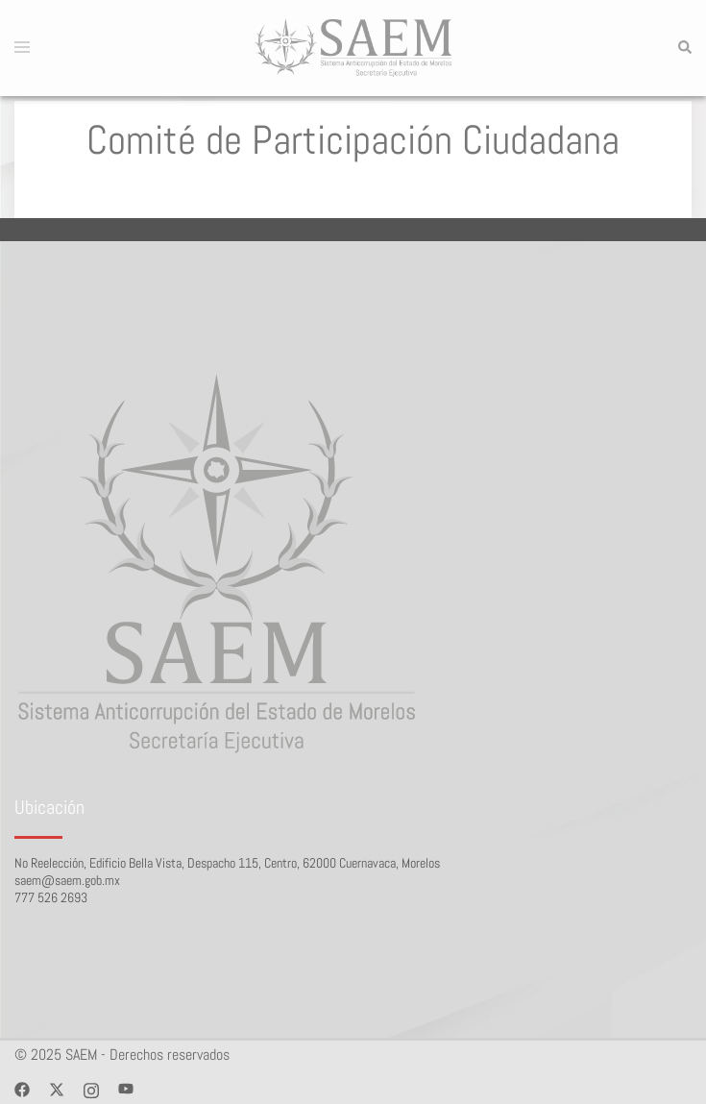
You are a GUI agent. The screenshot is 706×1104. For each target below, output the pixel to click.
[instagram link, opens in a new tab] (91, 1088)
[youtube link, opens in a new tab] (126, 1088)
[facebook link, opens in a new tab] (22, 1088)
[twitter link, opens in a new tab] (56, 1088)
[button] (684, 48)
